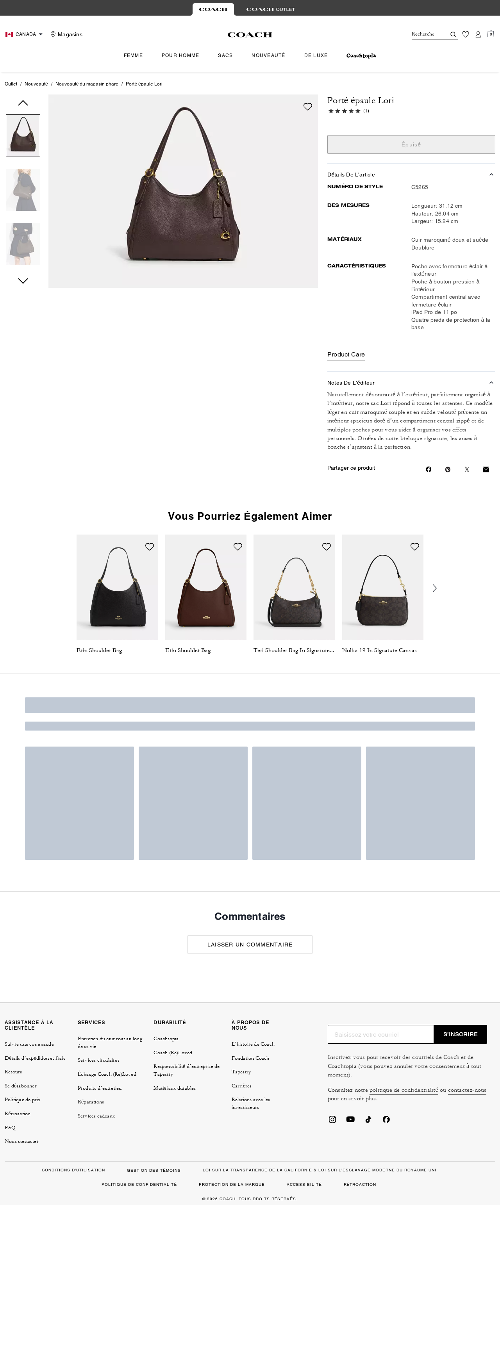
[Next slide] (439, 588)
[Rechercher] (423, 34)
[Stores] (65, 34)
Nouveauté (36, 84)
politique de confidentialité (404, 1090)
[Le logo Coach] (250, 34)
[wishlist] (308, 106)
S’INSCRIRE (460, 1034)
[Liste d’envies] (465, 34)
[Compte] (478, 34)
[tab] (213, 9)
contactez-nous (467, 1090)
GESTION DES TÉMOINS (154, 1170)
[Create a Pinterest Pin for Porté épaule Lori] (448, 469)
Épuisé (411, 144)
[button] (23, 137)
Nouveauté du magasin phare (87, 84)
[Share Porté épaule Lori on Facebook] (429, 469)
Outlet (11, 84)
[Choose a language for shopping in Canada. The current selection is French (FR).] (25, 34)
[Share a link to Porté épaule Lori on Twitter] (467, 469)
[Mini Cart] (490, 34)
